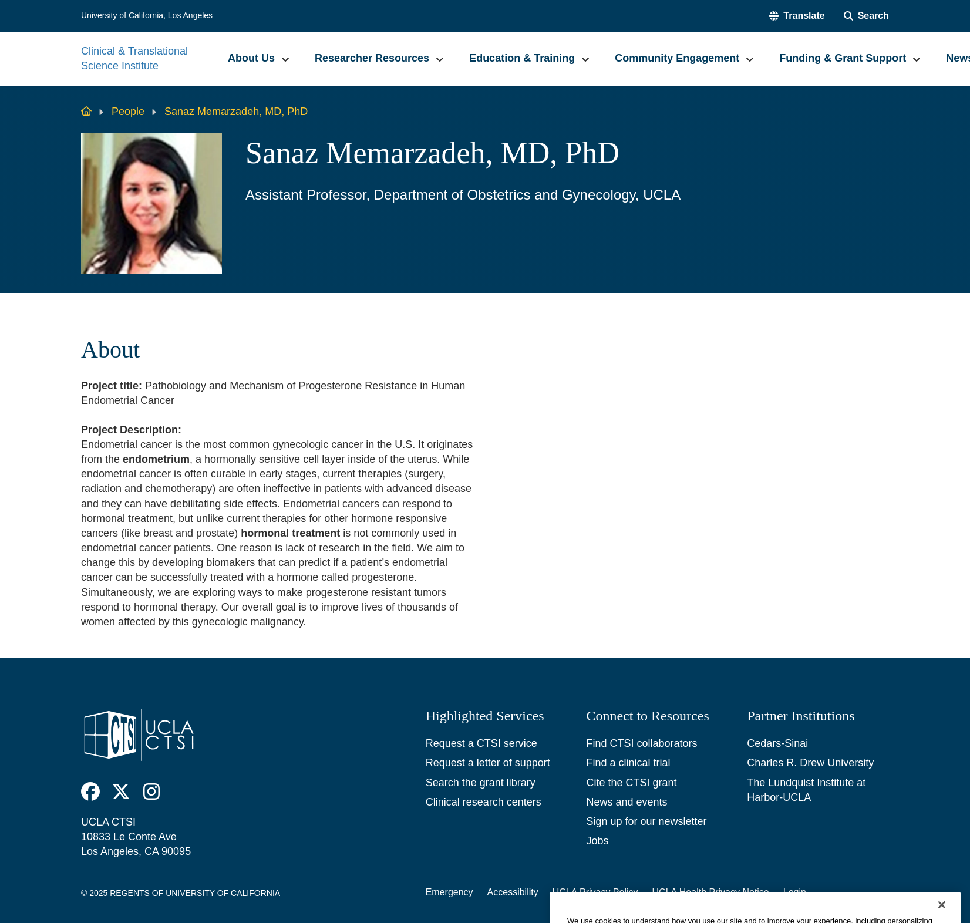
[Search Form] (866, 16)
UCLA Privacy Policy (595, 892)
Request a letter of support (488, 763)
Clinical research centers (483, 802)
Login (794, 892)
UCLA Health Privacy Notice (710, 892)
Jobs (597, 841)
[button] (797, 16)
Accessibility (512, 892)
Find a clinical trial (628, 763)
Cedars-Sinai (777, 743)
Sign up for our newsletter (646, 821)
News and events (626, 802)
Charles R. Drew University (810, 763)
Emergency (449, 892)
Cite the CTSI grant (631, 783)
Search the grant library (480, 783)
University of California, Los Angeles (147, 15)
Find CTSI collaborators (641, 743)
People (128, 111)
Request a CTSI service (481, 743)
